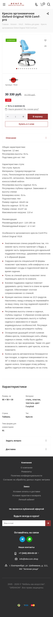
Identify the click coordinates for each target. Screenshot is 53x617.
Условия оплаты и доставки (26, 491)
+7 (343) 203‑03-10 (28, 553)
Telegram (22, 539)
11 (36, 68)
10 (34, 68)
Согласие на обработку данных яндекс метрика (26, 479)
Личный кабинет (26, 499)
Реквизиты (26, 471)
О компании (26, 467)
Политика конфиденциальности (26, 475)
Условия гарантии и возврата (26, 495)
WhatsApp (29, 539)
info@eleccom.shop (29, 559)
